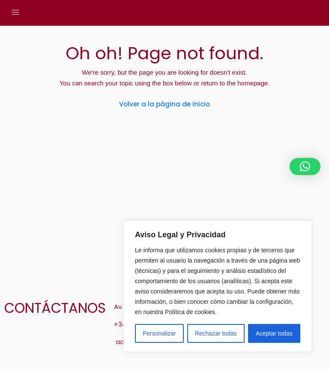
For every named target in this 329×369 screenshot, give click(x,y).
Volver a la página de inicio (164, 104)
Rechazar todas (216, 333)
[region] (217, 286)
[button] (305, 166)
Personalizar (159, 333)
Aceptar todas (274, 333)
